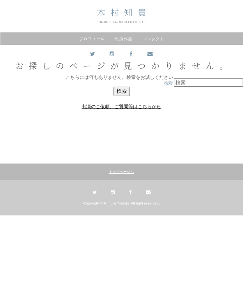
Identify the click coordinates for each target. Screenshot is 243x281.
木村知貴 (124, 12)
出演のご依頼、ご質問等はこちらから (121, 106)
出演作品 (123, 39)
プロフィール (92, 39)
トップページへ (121, 172)
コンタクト (153, 39)
